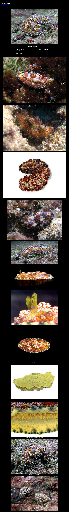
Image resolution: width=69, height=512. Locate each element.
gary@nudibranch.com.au (6, 4)
